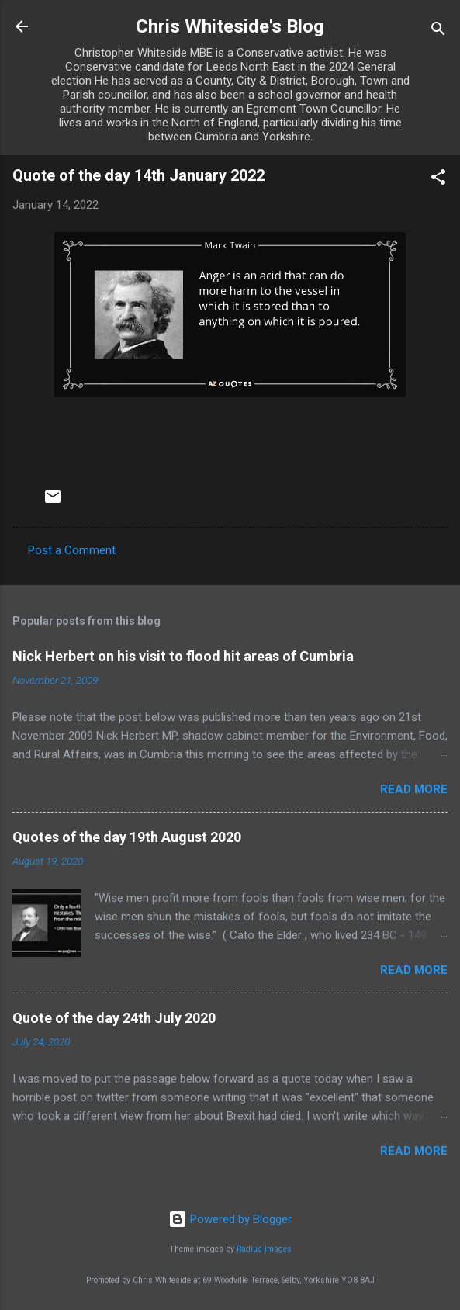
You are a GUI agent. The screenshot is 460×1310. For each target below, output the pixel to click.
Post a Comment (72, 550)
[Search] (438, 31)
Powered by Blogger (230, 1219)
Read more (414, 789)
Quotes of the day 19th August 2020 (126, 837)
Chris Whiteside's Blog (230, 26)
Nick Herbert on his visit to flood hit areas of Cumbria (183, 656)
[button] (438, 180)
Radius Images (264, 1249)
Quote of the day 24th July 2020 (114, 1018)
